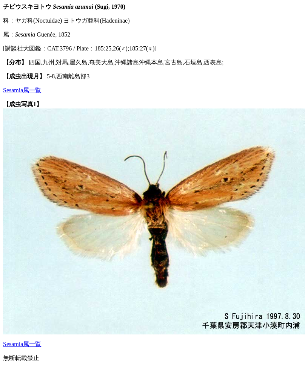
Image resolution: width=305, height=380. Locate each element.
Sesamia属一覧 (22, 90)
